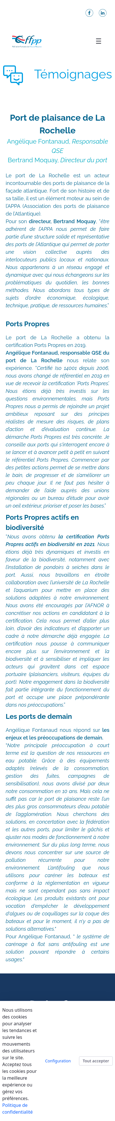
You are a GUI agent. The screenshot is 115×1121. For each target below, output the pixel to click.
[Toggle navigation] (98, 41)
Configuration (58, 1061)
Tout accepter (96, 1061)
